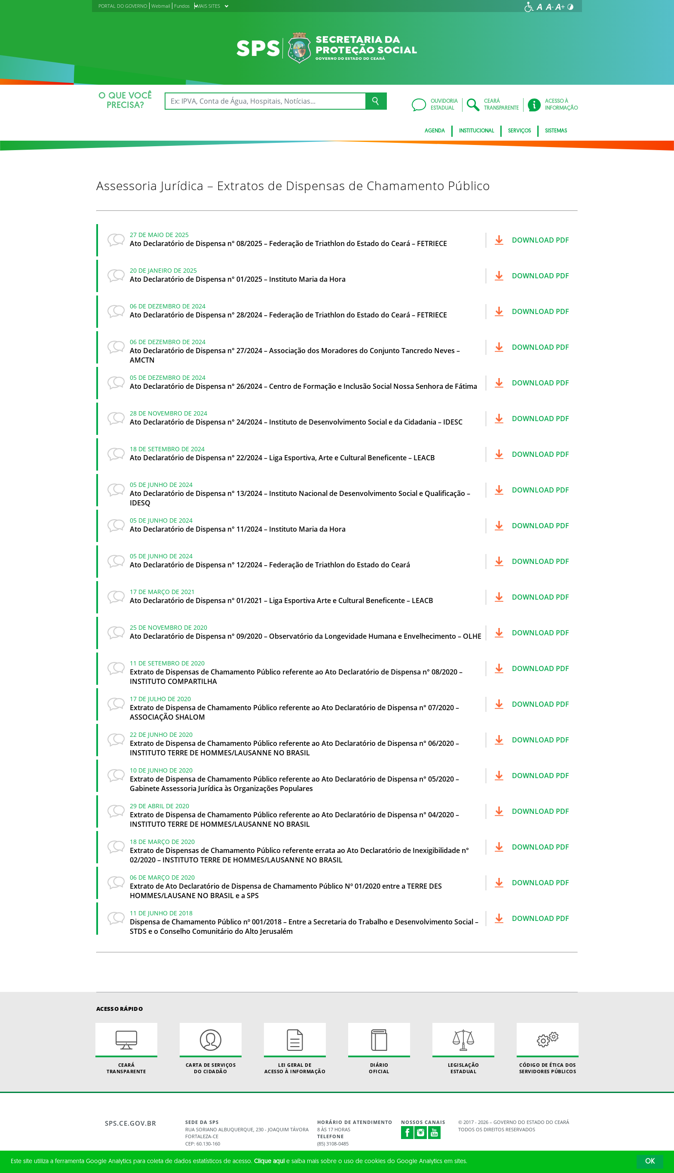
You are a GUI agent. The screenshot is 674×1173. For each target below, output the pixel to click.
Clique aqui (269, 1161)
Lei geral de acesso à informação (295, 1048)
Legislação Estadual (463, 1048)
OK (650, 1161)
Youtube (434, 1132)
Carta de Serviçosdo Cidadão (211, 1048)
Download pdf (540, 240)
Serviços (519, 131)
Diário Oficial (379, 1048)
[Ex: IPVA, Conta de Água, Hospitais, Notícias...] (265, 101)
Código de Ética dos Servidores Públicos (548, 1048)
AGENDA (435, 131)
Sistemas (556, 131)
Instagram (420, 1132)
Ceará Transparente (126, 1048)
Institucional (476, 131)
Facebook (407, 1132)
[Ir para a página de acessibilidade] (529, 7)
